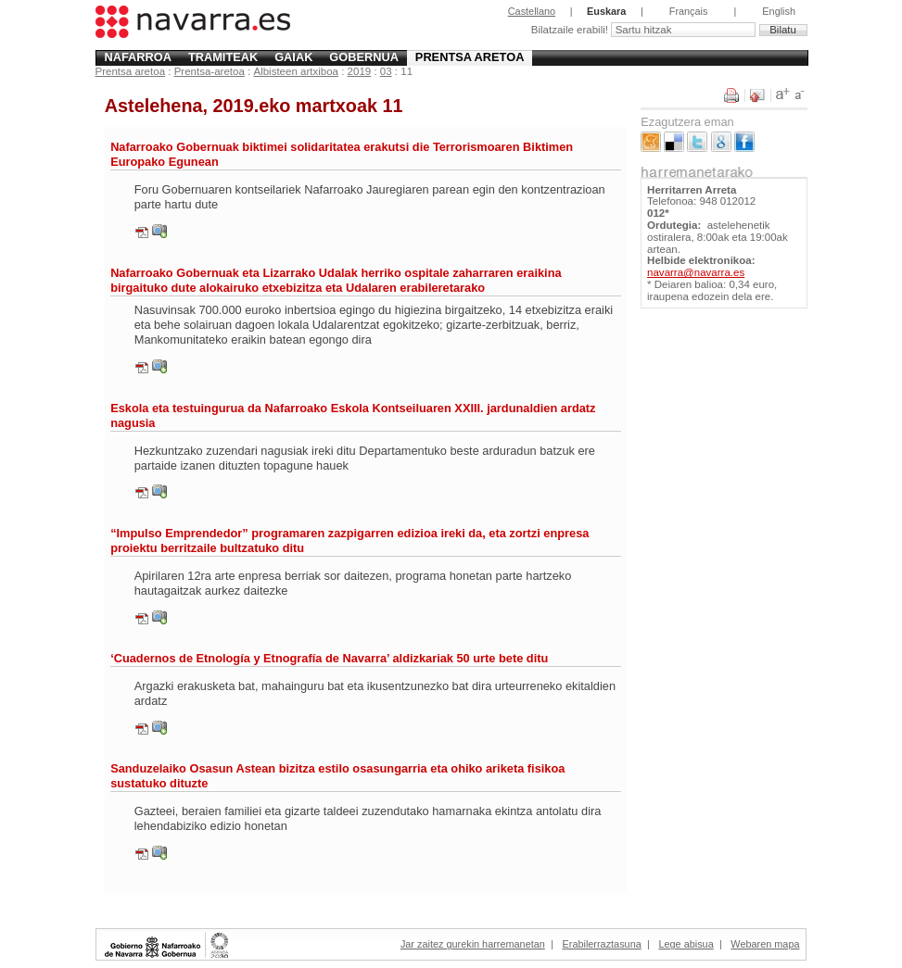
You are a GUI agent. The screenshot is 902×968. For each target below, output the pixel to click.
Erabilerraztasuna (602, 943)
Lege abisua (685, 943)
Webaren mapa (764, 943)
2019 (360, 71)
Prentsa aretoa (470, 57)
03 (386, 71)
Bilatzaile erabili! (571, 29)
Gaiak (293, 57)
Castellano (531, 11)
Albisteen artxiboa (295, 71)
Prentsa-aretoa (209, 71)
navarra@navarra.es (695, 272)
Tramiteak (223, 57)
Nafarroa (138, 57)
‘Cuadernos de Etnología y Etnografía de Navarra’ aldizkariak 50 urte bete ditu (329, 658)
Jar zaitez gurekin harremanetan (472, 943)
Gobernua (364, 57)
